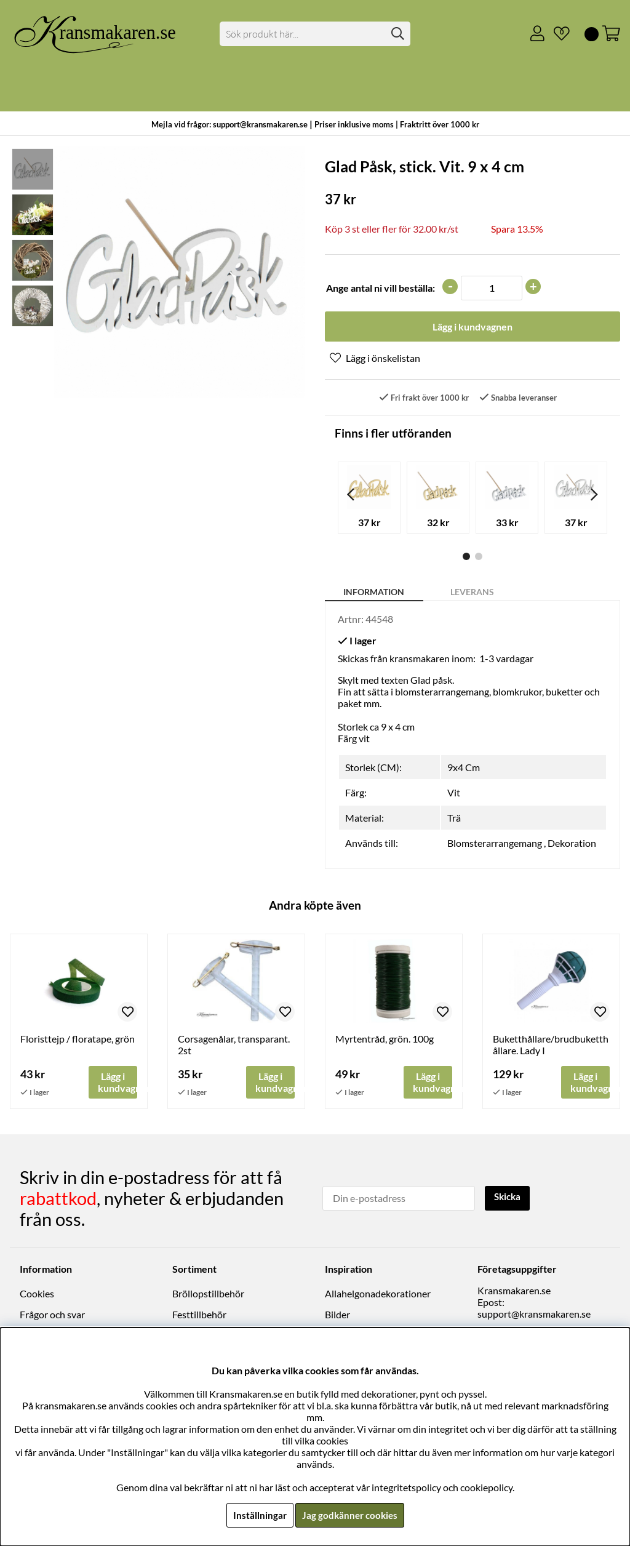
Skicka (509, 1198)
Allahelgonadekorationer (378, 1294)
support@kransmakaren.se (534, 1315)
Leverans (472, 593)
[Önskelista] (557, 34)
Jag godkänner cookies (349, 1515)
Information (373, 593)
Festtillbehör (199, 1315)
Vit (453, 793)
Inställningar (258, 1515)
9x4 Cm (463, 768)
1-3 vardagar (506, 659)
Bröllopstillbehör (208, 1294)
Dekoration (572, 844)
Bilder (337, 1315)
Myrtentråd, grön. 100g (384, 1040)
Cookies (37, 1294)
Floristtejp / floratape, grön (77, 1040)
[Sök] (315, 34)
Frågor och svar (52, 1315)
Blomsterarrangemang (494, 844)
